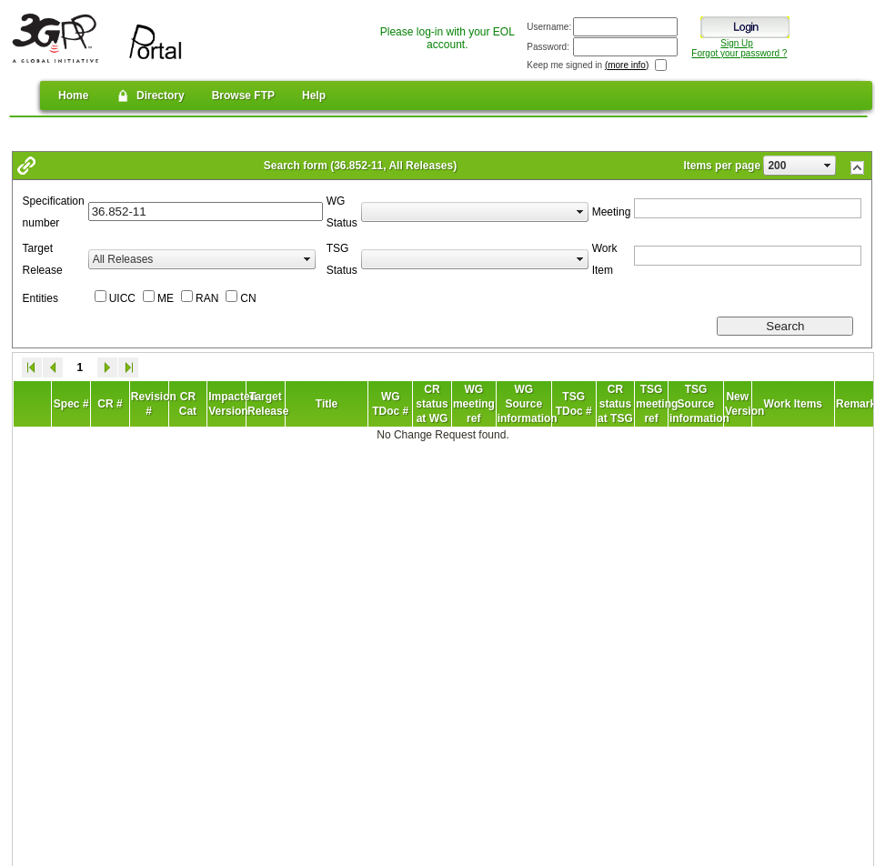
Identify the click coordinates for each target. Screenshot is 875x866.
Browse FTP (243, 95)
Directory (150, 95)
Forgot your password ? (739, 53)
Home (73, 95)
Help (314, 95)
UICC (122, 298)
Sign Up (736, 43)
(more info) (627, 65)
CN (248, 298)
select (828, 166)
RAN (207, 298)
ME (165, 298)
